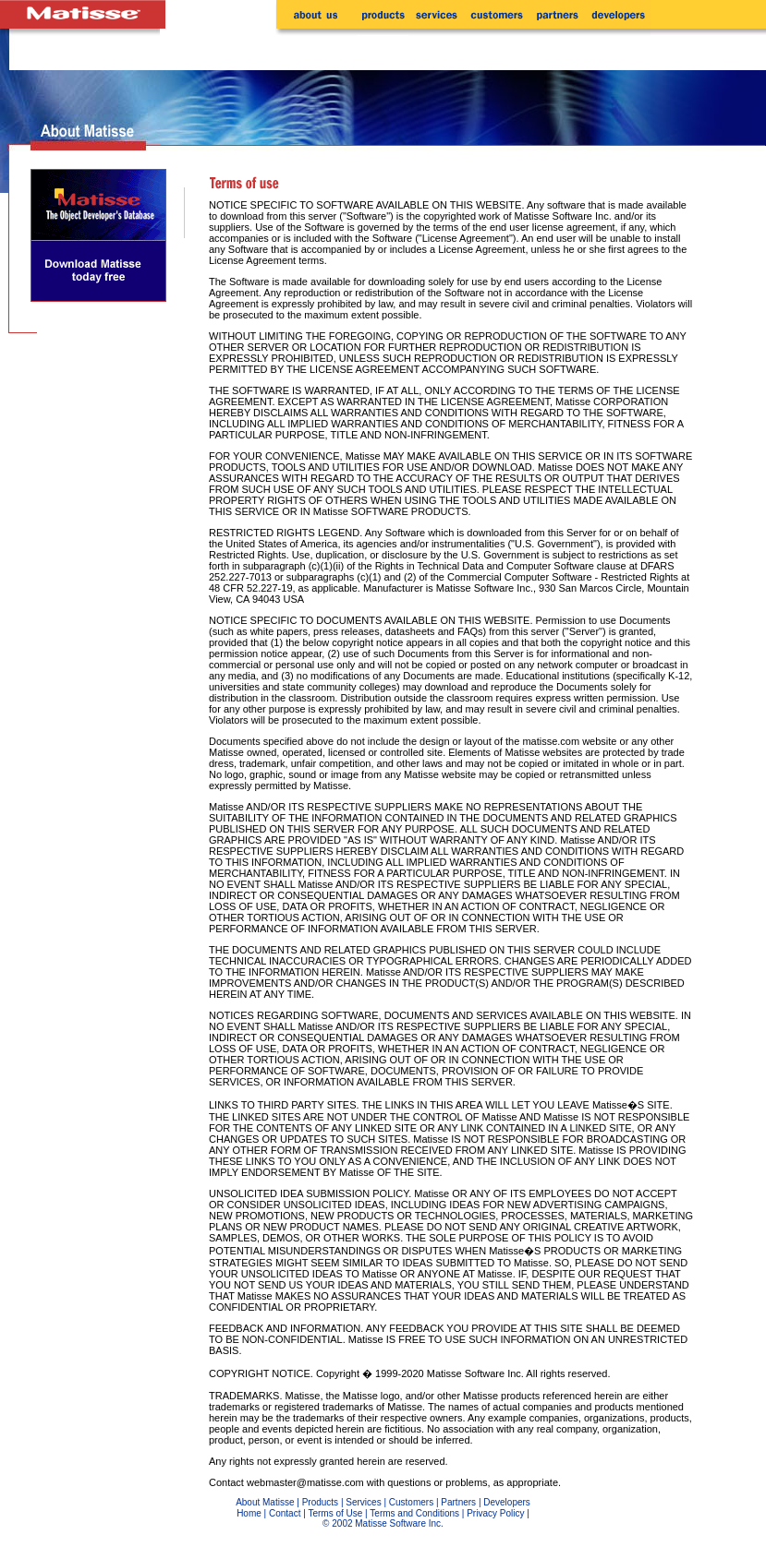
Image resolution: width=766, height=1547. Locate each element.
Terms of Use (335, 1513)
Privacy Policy (495, 1513)
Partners (458, 1502)
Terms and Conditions (414, 1513)
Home (249, 1513)
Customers (411, 1502)
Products (320, 1502)
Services (363, 1502)
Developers (506, 1502)
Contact (284, 1513)
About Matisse (265, 1502)
